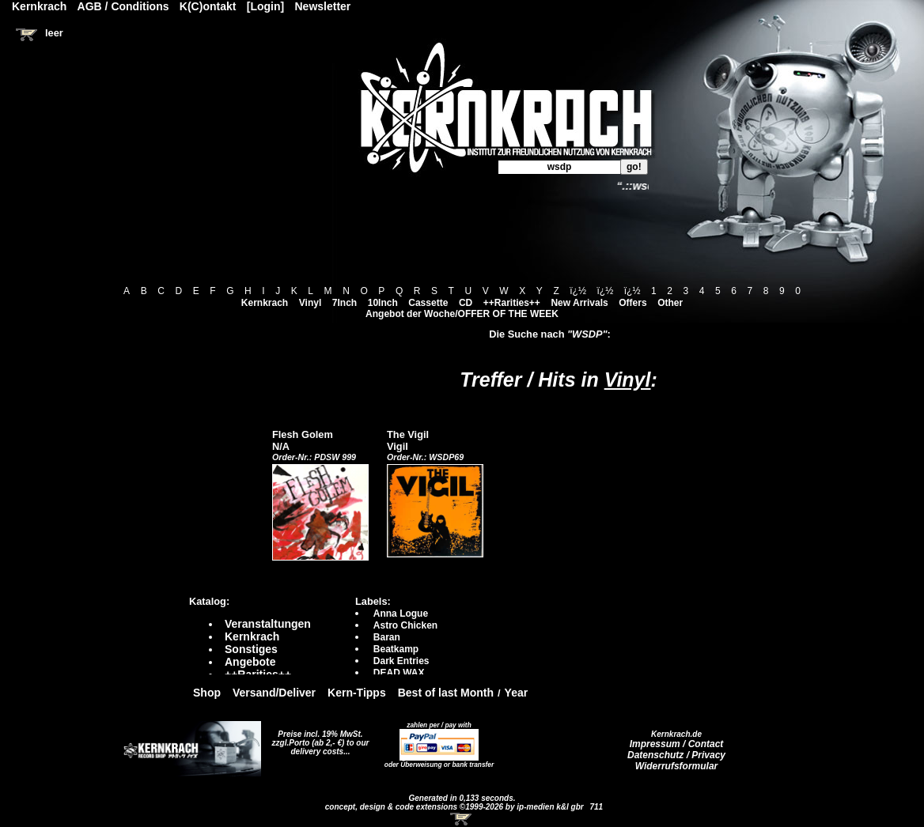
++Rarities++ (511, 302)
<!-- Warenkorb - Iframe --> (462, 819)
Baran (386, 637)
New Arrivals (579, 302)
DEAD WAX (399, 672)
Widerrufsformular (676, 766)
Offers (632, 302)
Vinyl (310, 302)
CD (465, 302)
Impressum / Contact (677, 744)
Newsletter (323, 6)
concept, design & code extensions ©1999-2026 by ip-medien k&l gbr (455, 806)
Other (670, 302)
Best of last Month (446, 692)
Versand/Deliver (274, 692)
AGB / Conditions (123, 6)
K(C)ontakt (208, 6)
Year (516, 692)
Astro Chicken (405, 625)
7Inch (344, 302)
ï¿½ (578, 290)
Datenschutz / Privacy (676, 755)
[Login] (265, 6)
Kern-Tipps (357, 692)
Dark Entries (401, 661)
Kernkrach (264, 302)
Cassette (428, 302)
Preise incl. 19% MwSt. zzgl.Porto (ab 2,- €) (317, 738)
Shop (207, 692)
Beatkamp (395, 649)
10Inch (383, 302)
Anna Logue (400, 613)
